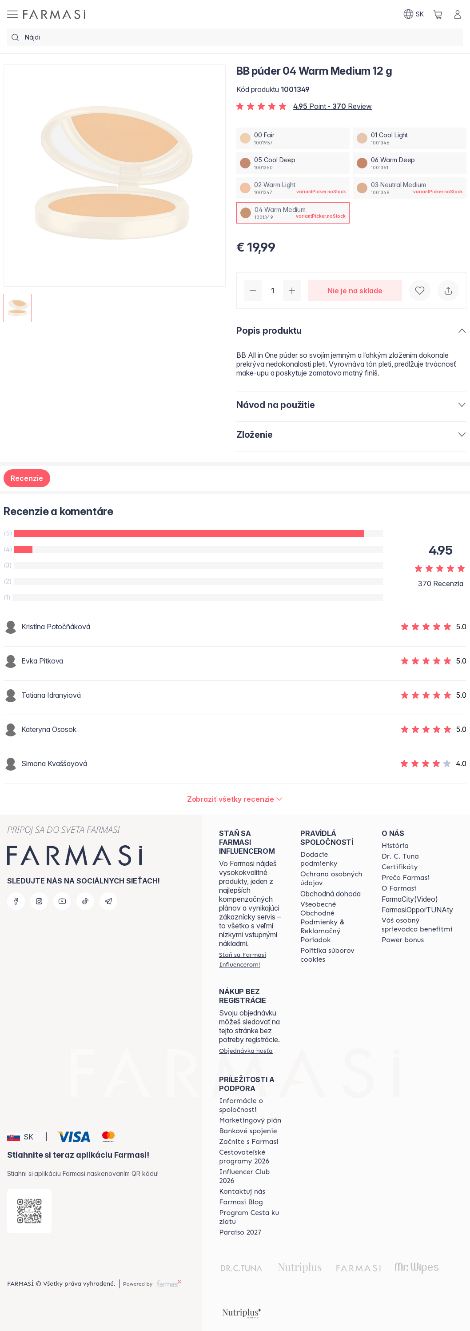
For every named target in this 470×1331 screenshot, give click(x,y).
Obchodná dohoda (330, 893)
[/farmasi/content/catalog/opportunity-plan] (250, 1120)
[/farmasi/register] (251, 959)
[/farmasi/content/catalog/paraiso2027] (240, 1232)
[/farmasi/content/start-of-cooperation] (249, 1141)
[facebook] (16, 901)
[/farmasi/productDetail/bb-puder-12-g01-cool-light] (409, 138)
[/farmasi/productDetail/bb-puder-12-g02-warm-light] (293, 188)
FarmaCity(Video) (410, 899)
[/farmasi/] (54, 14)
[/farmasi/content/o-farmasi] (399, 888)
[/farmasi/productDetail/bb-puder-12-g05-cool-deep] (293, 163)
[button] (25, 1136)
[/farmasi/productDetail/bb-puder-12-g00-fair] (293, 138)
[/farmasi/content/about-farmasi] (395, 845)
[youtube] (62, 901)
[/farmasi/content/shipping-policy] (333, 859)
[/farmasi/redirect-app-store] (29, 1211)
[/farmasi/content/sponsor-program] (251, 1217)
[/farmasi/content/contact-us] (242, 1191)
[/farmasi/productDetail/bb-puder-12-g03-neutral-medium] (409, 188)
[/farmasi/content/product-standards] (400, 867)
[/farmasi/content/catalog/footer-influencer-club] (251, 1176)
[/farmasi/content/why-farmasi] (406, 877)
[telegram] (108, 901)
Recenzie (27, 478)
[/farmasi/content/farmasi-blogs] (241, 1202)
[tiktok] (85, 901)
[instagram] (39, 901)
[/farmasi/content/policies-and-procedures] (333, 878)
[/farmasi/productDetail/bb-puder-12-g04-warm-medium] (293, 213)
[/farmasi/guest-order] (246, 1050)
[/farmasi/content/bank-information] (248, 1131)
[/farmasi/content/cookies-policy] (333, 955)
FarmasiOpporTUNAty (417, 909)
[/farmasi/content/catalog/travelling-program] (251, 1157)
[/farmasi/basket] (438, 14)
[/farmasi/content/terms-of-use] (333, 922)
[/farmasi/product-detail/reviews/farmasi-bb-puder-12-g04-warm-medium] (235, 799)
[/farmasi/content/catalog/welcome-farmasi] (417, 925)
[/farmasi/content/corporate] (251, 1105)
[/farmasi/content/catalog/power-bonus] (403, 939)
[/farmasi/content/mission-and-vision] (400, 856)
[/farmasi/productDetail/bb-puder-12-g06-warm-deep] (409, 163)
